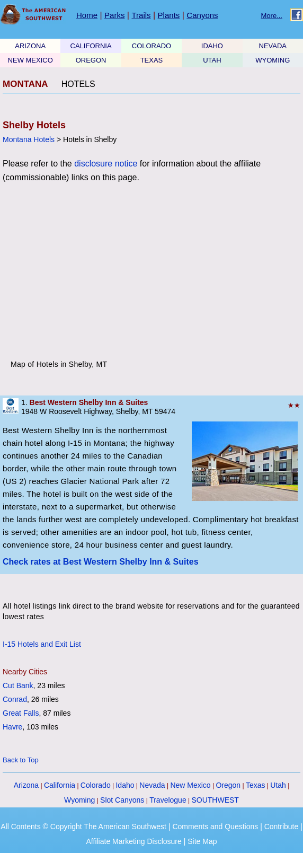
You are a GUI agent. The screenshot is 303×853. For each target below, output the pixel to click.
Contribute (281, 826)
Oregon (228, 785)
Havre (12, 727)
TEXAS (151, 60)
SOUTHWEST (214, 800)
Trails (140, 15)
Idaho (124, 785)
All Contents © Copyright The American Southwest (83, 826)
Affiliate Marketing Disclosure (134, 841)
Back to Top (21, 760)
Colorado (96, 785)
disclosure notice (105, 163)
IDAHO (212, 46)
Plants (169, 15)
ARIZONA (30, 46)
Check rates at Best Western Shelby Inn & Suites (101, 561)
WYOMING (272, 60)
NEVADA (273, 46)
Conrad (15, 699)
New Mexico (190, 785)
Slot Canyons (122, 800)
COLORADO (151, 46)
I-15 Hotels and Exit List (42, 644)
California (59, 785)
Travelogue (167, 800)
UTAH (212, 60)
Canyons (202, 15)
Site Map (202, 841)
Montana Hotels (29, 139)
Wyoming (79, 800)
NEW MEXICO (30, 60)
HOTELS (78, 84)
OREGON (91, 60)
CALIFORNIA (91, 46)
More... (271, 16)
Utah (278, 785)
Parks (114, 15)
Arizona (26, 785)
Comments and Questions (215, 826)
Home (86, 15)
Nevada (152, 785)
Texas (255, 785)
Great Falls (21, 713)
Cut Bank (18, 685)
